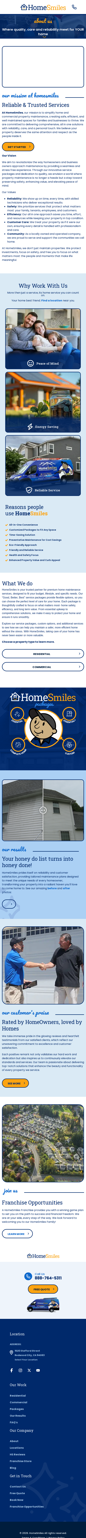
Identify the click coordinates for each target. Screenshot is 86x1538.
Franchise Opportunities (27, 1507)
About (14, 1441)
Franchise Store (20, 1461)
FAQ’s (14, 1422)
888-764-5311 (48, 1278)
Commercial (41, 667)
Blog (13, 1468)
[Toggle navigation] (6, 7)
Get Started (17, 147)
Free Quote (42, 1289)
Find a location (51, 300)
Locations (17, 1448)
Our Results (18, 1416)
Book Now (16, 1500)
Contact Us (18, 1486)
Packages (17, 1409)
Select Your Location (26, 1359)
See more (14, 1083)
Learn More (16, 1234)
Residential (41, 654)
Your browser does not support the (43, 67)
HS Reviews (17, 1454)
